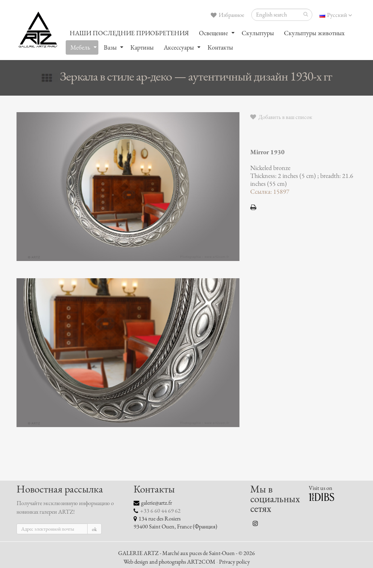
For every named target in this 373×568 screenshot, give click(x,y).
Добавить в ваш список (281, 117)
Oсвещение (213, 33)
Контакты (220, 47)
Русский (336, 15)
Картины (142, 47)
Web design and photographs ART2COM (169, 561)
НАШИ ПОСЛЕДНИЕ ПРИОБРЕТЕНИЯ (129, 33)
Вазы (110, 47)
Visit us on (320, 488)
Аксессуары (179, 47)
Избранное (227, 15)
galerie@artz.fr (156, 503)
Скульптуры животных (314, 33)
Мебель (80, 47)
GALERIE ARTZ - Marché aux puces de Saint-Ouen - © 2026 (186, 553)
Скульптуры (258, 33)
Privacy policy (234, 561)
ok (94, 529)
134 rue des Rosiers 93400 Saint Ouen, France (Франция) (175, 522)
